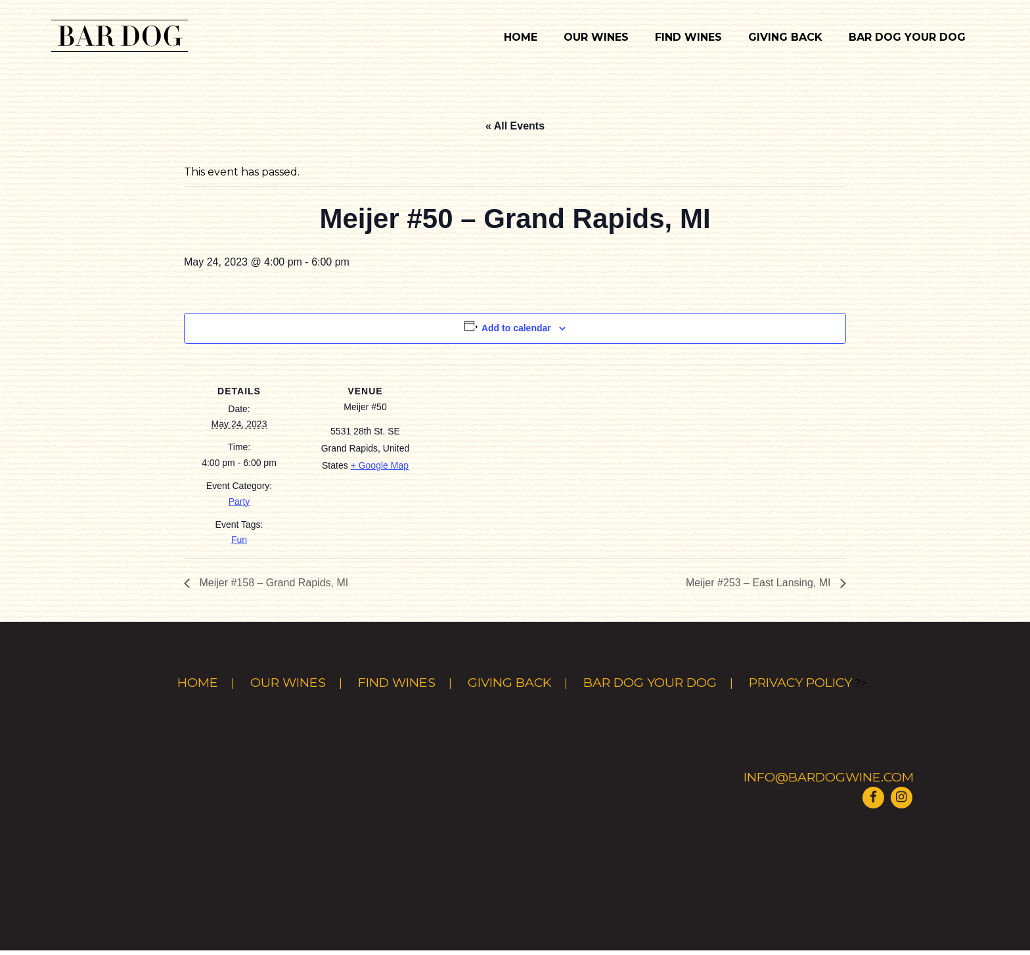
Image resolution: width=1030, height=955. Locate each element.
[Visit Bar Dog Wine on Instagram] (901, 796)
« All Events (515, 125)
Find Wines (688, 37)
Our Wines (596, 37)
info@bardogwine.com (829, 777)
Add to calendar (516, 328)
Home (520, 37)
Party (239, 501)
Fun (239, 539)
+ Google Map (380, 465)
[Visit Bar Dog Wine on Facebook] (873, 796)
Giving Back (785, 37)
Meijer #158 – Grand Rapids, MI (272, 582)
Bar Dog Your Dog (907, 37)
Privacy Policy (800, 682)
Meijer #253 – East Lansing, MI (760, 582)
